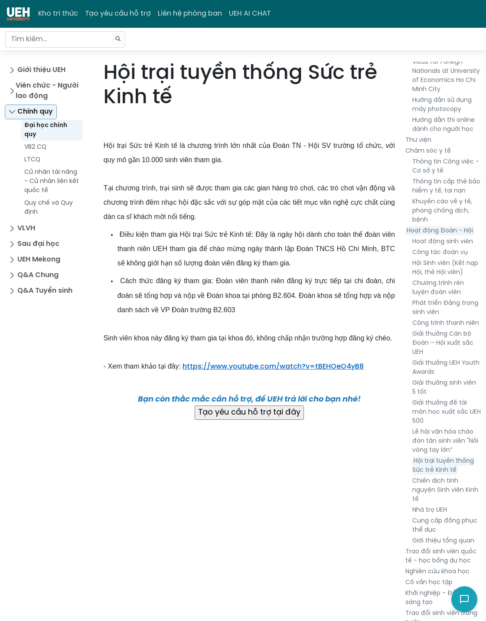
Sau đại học (38, 244)
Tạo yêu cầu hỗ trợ (118, 13)
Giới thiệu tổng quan (443, 541)
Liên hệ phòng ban (190, 13)
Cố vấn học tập (429, 582)
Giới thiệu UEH (41, 70)
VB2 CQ (35, 147)
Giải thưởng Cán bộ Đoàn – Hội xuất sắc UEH (442, 343)
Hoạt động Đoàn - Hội (440, 231)
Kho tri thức (58, 13)
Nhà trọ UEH (429, 510)
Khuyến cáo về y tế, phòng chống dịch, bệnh (442, 211)
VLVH (26, 228)
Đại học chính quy (45, 130)
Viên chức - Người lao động (47, 91)
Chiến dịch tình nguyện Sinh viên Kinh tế (445, 490)
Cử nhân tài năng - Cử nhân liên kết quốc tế (51, 181)
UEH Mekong (38, 259)
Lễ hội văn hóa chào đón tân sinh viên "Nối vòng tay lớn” (445, 441)
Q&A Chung (38, 275)
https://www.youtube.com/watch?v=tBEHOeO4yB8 (273, 366)
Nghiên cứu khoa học (437, 572)
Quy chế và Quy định (48, 208)
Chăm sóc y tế (428, 151)
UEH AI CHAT (250, 13)
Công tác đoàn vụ (440, 252)
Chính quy (35, 111)
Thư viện (418, 140)
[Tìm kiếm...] (65, 39)
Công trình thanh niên (445, 323)
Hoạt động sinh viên (442, 242)
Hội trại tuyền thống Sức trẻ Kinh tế (443, 466)
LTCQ (32, 160)
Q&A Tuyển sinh (44, 290)
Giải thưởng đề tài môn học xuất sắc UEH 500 (446, 412)
